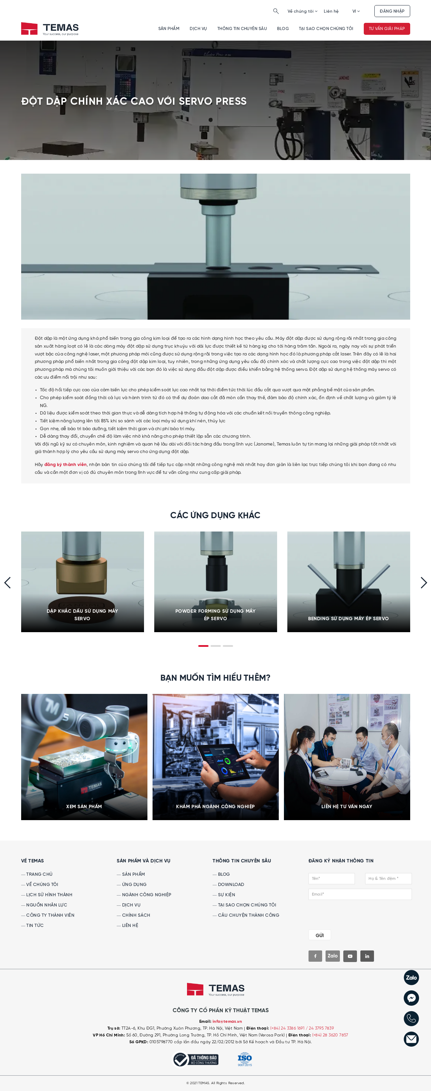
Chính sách (133, 915)
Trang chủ (37, 874)
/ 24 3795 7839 (320, 1028)
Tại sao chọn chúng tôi (326, 29)
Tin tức (32, 925)
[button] (203, 646)
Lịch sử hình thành (47, 895)
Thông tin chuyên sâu (242, 29)
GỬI (320, 935)
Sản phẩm (169, 29)
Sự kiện (224, 895)
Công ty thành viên (48, 915)
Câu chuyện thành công (246, 915)
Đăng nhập (392, 11)
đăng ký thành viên (65, 465)
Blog (283, 29)
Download (228, 885)
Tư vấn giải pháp (387, 29)
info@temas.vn (227, 1022)
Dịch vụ (198, 29)
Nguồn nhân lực (44, 905)
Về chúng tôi (303, 11)
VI (356, 11)
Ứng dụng (132, 885)
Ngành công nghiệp (144, 895)
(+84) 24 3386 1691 (288, 1028)
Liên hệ (331, 11)
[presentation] (7, 582)
